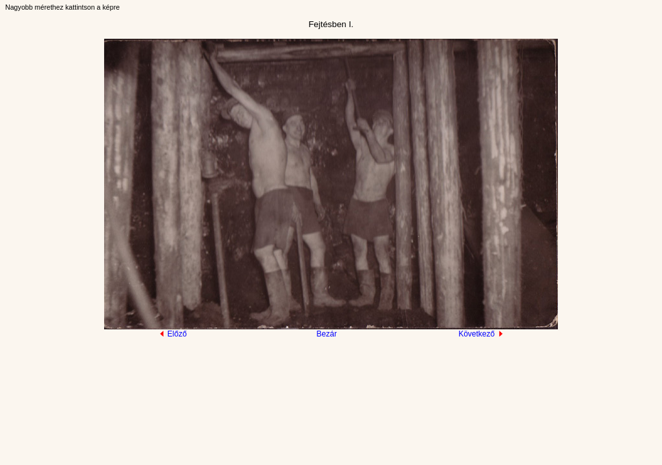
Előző (173, 333)
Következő (480, 333)
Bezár (327, 333)
